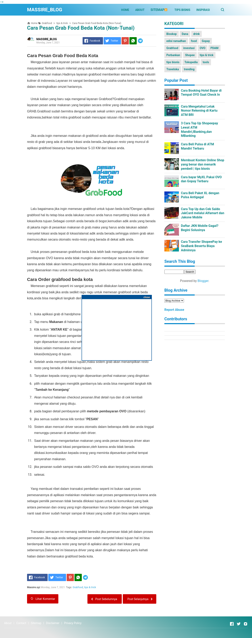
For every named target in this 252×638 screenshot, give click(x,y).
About (8, 623)
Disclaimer (52, 623)
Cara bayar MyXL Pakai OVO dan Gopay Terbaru (201, 179)
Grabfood (78, 587)
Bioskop (171, 34)
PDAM (214, 48)
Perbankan (173, 55)
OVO (202, 48)
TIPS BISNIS (182, 10)
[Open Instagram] (245, 623)
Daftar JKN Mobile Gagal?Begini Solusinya (199, 228)
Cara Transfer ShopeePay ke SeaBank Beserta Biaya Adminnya (201, 246)
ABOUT (140, 10)
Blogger (202, 281)
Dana (185, 34)
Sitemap (36, 623)
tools (206, 62)
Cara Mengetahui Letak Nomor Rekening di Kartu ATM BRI (199, 111)
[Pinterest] (125, 40)
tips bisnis (173, 62)
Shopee (190, 55)
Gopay (206, 41)
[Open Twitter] (238, 623)
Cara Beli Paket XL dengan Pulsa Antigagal (200, 195)
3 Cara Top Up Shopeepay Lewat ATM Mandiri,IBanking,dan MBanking (199, 129)
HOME (125, 10)
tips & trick (90, 587)
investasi (189, 48)
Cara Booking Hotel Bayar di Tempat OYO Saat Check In (201, 93)
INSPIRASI (203, 10)
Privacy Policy (72, 623)
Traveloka (172, 69)
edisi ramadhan (176, 41)
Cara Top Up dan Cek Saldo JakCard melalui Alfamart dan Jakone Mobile (202, 213)
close (147, 297)
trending (189, 69)
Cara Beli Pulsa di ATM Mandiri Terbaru (197, 146)
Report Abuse (174, 310)
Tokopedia (191, 62)
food (194, 41)
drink (196, 34)
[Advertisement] (117, 328)
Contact (21, 623)
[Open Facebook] (231, 623)
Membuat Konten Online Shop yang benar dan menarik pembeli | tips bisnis (202, 164)
